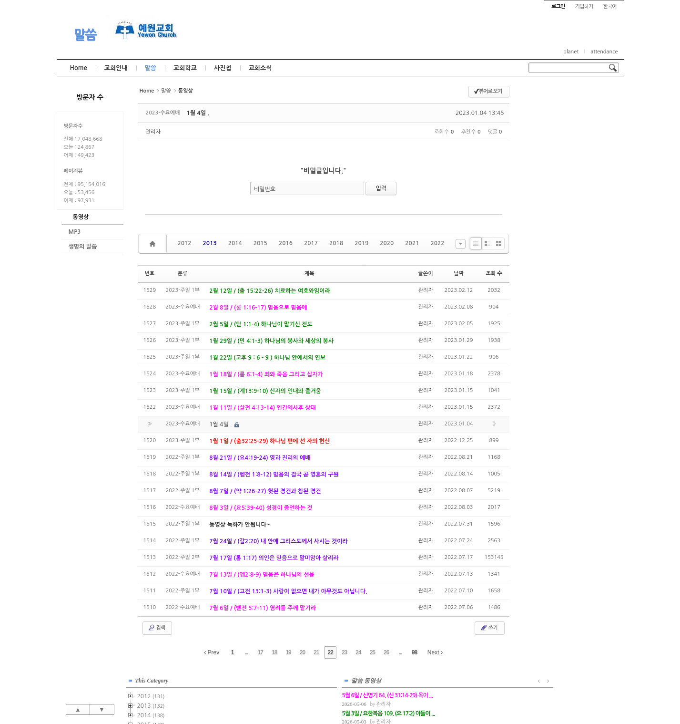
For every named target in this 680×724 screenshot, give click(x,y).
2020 (387, 243)
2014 (235, 243)
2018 (336, 243)
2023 (551, 263)
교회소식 (260, 68)
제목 (309, 273)
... (246, 652)
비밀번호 (264, 189)
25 (372, 652)
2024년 (554, 273)
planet (571, 51)
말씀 (84, 35)
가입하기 (584, 6)
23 (344, 652)
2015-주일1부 (571, 149)
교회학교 (185, 68)
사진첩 (223, 68)
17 (260, 652)
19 (288, 652)
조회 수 (494, 273)
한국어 (609, 6)
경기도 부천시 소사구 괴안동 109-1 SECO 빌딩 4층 (356, 696)
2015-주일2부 (571, 158)
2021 (412, 243)
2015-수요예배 (572, 168)
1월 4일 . (198, 113)
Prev (211, 652)
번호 (149, 273)
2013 (210, 243)
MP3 (75, 232)
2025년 (554, 282)
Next (435, 652)
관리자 (153, 131)
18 (274, 652)
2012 (185, 243)
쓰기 (488, 627)
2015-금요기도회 (573, 177)
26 (386, 652)
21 (316, 652)
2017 (311, 243)
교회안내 (116, 68)
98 (414, 652)
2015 (260, 243)
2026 (550, 292)
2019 (361, 243)
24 (358, 652)
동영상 (81, 217)
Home (78, 68)
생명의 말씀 (83, 246)
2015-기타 (565, 187)
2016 (286, 243)
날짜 (459, 273)
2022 (437, 243)
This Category (552, 95)
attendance (604, 51)
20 (302, 652)
